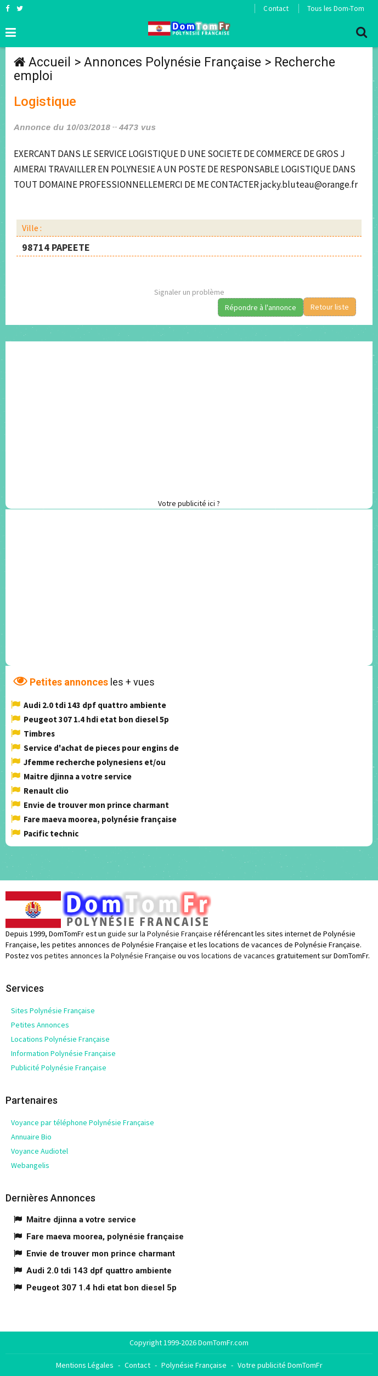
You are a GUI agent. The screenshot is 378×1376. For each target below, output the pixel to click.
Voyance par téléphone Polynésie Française (82, 1122)
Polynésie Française (194, 1365)
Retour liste (330, 307)
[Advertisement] (191, 418)
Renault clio (46, 790)
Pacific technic (51, 833)
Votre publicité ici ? (189, 503)
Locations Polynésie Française (60, 1039)
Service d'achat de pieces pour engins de (101, 748)
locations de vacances (238, 956)
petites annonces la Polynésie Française (110, 956)
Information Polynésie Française (63, 1053)
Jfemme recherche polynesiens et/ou (95, 762)
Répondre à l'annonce (260, 307)
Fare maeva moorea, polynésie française (100, 819)
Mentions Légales (85, 1365)
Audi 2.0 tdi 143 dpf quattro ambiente (95, 705)
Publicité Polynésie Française (58, 1067)
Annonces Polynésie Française (172, 62)
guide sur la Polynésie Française (160, 934)
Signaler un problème (189, 292)
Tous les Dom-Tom (335, 8)
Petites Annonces (40, 1025)
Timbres (39, 733)
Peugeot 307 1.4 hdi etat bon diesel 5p (96, 719)
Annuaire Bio (31, 1137)
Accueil (50, 62)
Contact (275, 8)
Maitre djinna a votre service (78, 776)
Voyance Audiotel (39, 1151)
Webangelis (30, 1165)
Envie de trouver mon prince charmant (96, 805)
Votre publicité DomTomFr (280, 1365)
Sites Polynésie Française (53, 1010)
